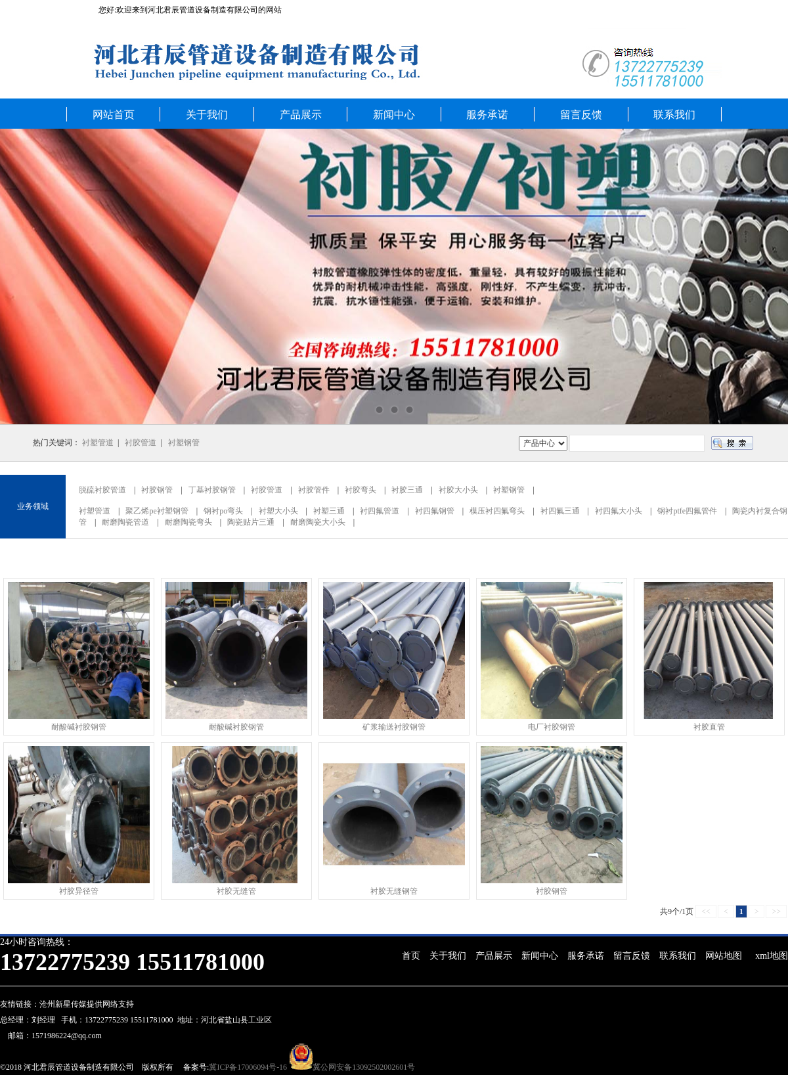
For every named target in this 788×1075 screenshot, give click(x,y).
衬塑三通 (329, 511)
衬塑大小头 (278, 511)
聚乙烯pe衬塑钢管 (156, 511)
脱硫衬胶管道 (102, 489)
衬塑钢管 (184, 442)
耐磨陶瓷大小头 (317, 522)
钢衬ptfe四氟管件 (687, 511)
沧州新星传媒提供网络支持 (86, 1004)
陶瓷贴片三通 (250, 522)
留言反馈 (581, 114)
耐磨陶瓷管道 (125, 522)
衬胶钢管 (157, 489)
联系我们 (674, 114)
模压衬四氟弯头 (497, 511)
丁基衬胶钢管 (212, 489)
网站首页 (114, 114)
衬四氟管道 (379, 511)
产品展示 (301, 114)
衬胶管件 (314, 489)
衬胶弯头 (360, 489)
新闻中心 (394, 114)
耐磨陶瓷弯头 (188, 522)
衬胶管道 (140, 442)
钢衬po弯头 (223, 511)
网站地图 (723, 956)
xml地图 (771, 956)
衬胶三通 (407, 489)
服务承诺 (487, 114)
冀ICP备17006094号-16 (248, 1067)
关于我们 (207, 114)
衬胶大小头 (458, 489)
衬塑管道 (98, 442)
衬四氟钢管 (434, 511)
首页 (411, 956)
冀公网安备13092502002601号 (364, 1067)
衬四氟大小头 (618, 511)
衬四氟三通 (560, 511)
